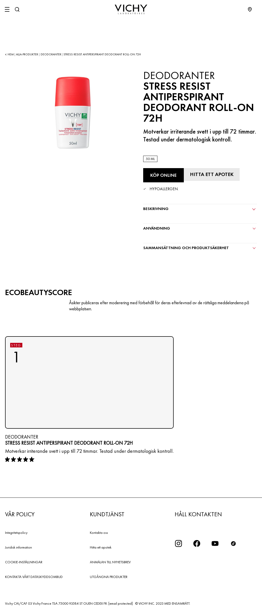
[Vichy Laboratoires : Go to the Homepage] (131, 9)
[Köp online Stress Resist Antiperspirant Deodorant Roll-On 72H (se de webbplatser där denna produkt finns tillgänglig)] (163, 175)
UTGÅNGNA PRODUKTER (108, 576)
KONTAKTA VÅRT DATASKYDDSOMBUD (34, 576)
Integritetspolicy (16, 532)
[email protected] (120, 603)
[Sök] (17, 9)
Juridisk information (18, 547)
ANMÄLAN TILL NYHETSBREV (110, 562)
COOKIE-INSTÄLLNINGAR (23, 562)
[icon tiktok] (233, 543)
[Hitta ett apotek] (212, 174)
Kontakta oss (99, 532)
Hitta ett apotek (100, 547)
